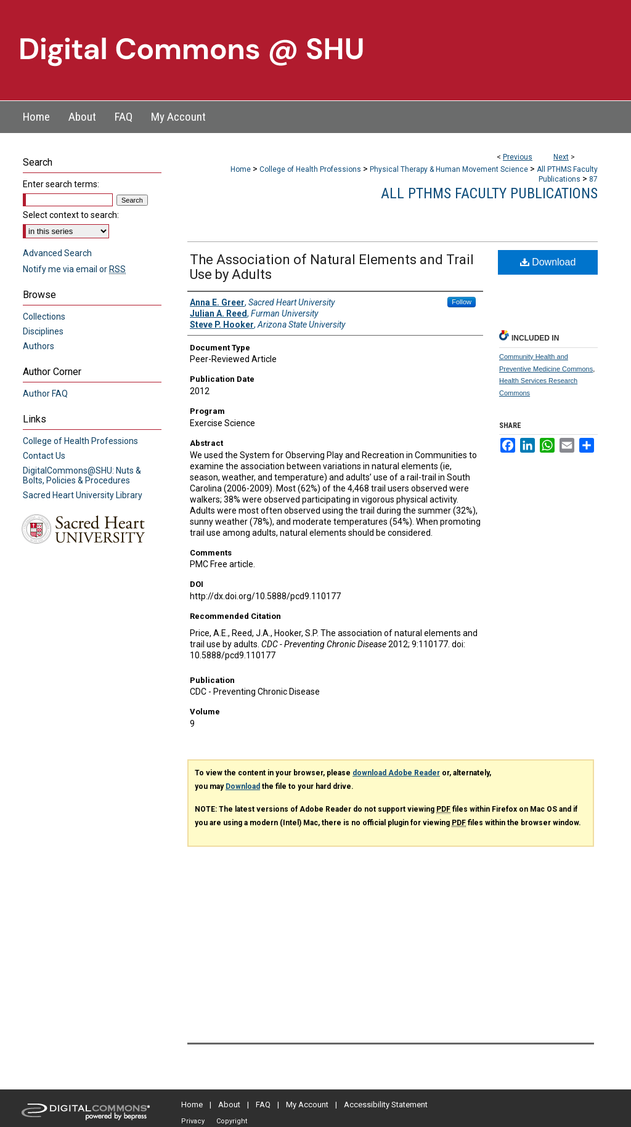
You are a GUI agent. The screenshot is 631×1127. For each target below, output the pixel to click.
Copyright (231, 1121)
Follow (461, 301)
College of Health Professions (310, 169)
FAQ (263, 1104)
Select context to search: (71, 215)
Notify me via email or (74, 269)
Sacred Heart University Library (82, 495)
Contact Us (44, 456)
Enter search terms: (61, 184)
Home (240, 169)
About (229, 1104)
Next (561, 157)
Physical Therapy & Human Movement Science (449, 169)
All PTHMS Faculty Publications (489, 193)
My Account (307, 1104)
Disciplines (43, 331)
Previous (517, 157)
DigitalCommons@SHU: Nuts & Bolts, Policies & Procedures (82, 475)
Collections (44, 316)
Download (548, 262)
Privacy (193, 1121)
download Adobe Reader (396, 773)
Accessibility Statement (386, 1104)
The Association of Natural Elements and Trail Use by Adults (332, 267)
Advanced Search (57, 253)
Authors (38, 346)
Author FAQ (45, 393)
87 (593, 179)
